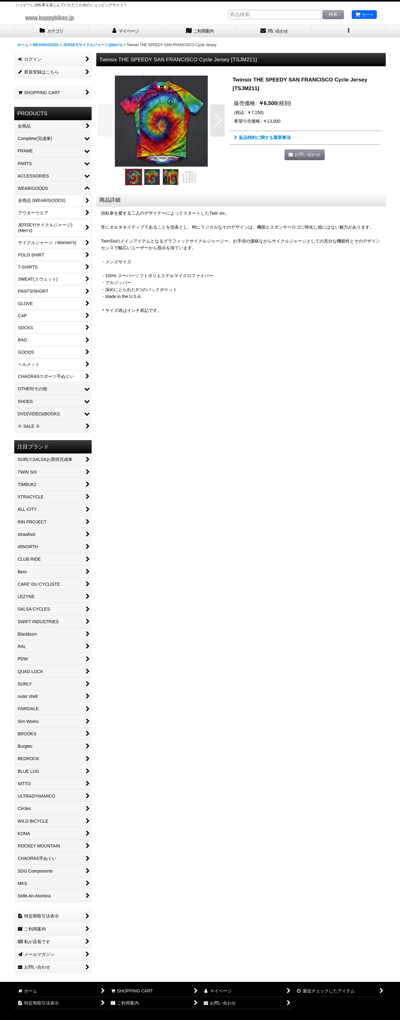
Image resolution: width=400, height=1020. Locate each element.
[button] (348, 31)
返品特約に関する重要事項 (262, 137)
